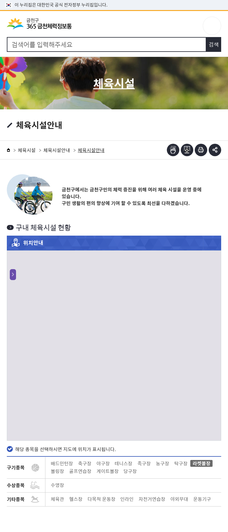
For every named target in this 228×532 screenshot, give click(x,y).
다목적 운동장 (101, 499)
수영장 (57, 485)
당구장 (130, 471)
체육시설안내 (56, 150)
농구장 (162, 463)
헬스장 (76, 499)
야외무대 (179, 499)
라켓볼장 (201, 463)
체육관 (57, 499)
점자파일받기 (187, 150)
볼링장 (57, 471)
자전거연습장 (152, 499)
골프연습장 (80, 471)
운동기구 (202, 499)
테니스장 (123, 463)
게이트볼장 (107, 471)
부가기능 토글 (215, 150)
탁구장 (181, 463)
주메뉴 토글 (212, 26)
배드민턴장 (62, 463)
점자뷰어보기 (173, 150)
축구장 (84, 463)
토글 (13, 274)
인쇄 (201, 150)
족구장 (144, 463)
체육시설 (27, 150)
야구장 (103, 463)
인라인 (127, 499)
